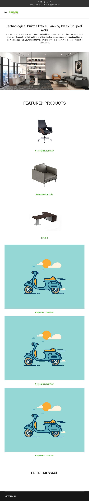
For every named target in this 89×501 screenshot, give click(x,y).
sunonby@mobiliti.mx (53, 4)
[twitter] (41, 2)
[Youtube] (44, 2)
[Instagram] (50, 2)
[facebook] (38, 2)
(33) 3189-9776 (36, 4)
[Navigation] (6, 12)
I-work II (44, 238)
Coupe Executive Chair (44, 151)
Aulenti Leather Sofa (44, 194)
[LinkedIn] (47, 2)
